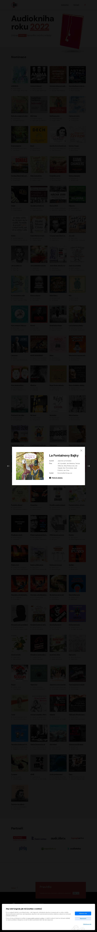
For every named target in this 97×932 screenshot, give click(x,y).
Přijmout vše (83, 913)
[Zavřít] (81, 450)
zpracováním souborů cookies (35, 918)
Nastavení (83, 918)
